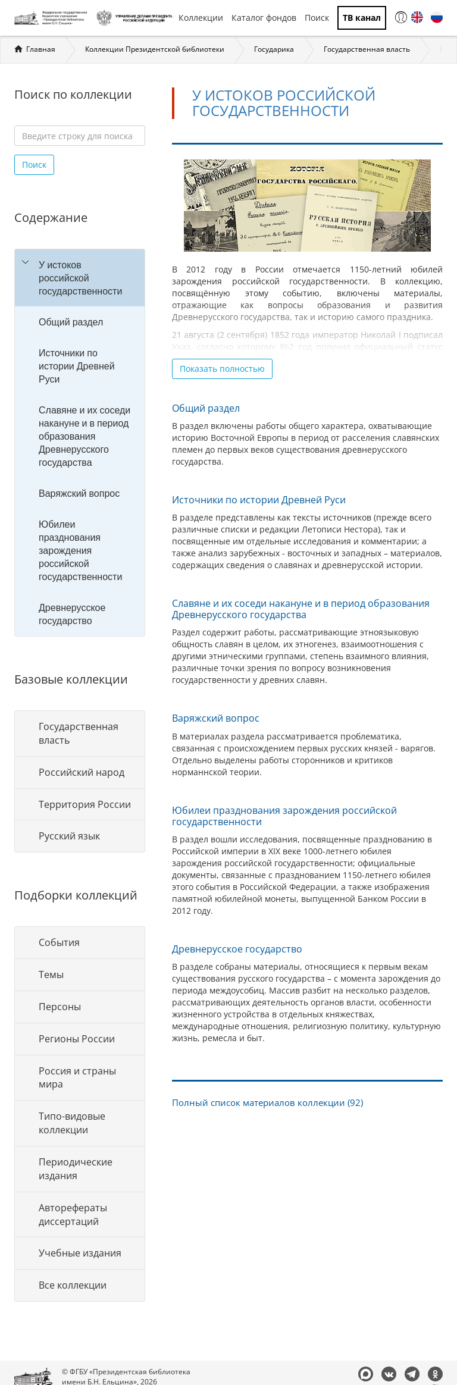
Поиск (317, 17)
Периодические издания (75, 1168)
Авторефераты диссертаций (73, 1214)
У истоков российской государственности (80, 277)
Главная (40, 49)
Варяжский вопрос (79, 493)
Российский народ (81, 772)
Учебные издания (80, 1252)
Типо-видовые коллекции (72, 1123)
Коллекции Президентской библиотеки (154, 49)
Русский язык (69, 835)
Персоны (60, 1006)
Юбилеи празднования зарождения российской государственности (80, 550)
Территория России (85, 804)
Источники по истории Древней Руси (77, 366)
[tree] (79, 443)
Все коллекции (73, 1285)
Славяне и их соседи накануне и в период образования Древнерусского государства (84, 436)
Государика (274, 49)
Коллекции (201, 17)
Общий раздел (71, 321)
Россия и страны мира (77, 1077)
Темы (51, 974)
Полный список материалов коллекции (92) (267, 1102)
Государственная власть (367, 49)
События (59, 942)
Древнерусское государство (72, 614)
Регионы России (77, 1038)
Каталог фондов (263, 17)
